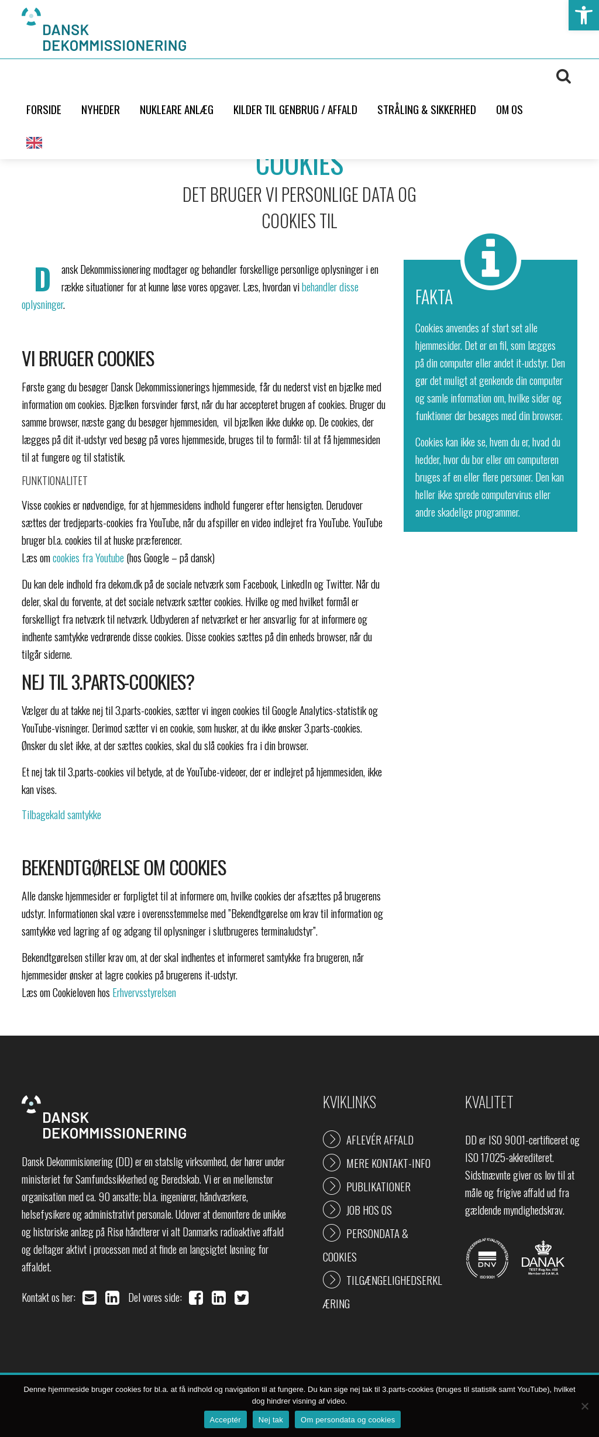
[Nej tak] (584, 1406)
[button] (584, 15)
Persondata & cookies (365, 1244)
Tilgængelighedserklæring (382, 1291)
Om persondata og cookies (348, 1419)
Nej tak (271, 1419)
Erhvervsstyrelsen (144, 992)
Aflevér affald (380, 1139)
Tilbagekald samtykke (61, 814)
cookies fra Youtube (88, 557)
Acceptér (225, 1419)
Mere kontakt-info (388, 1162)
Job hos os (369, 1209)
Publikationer (378, 1186)
